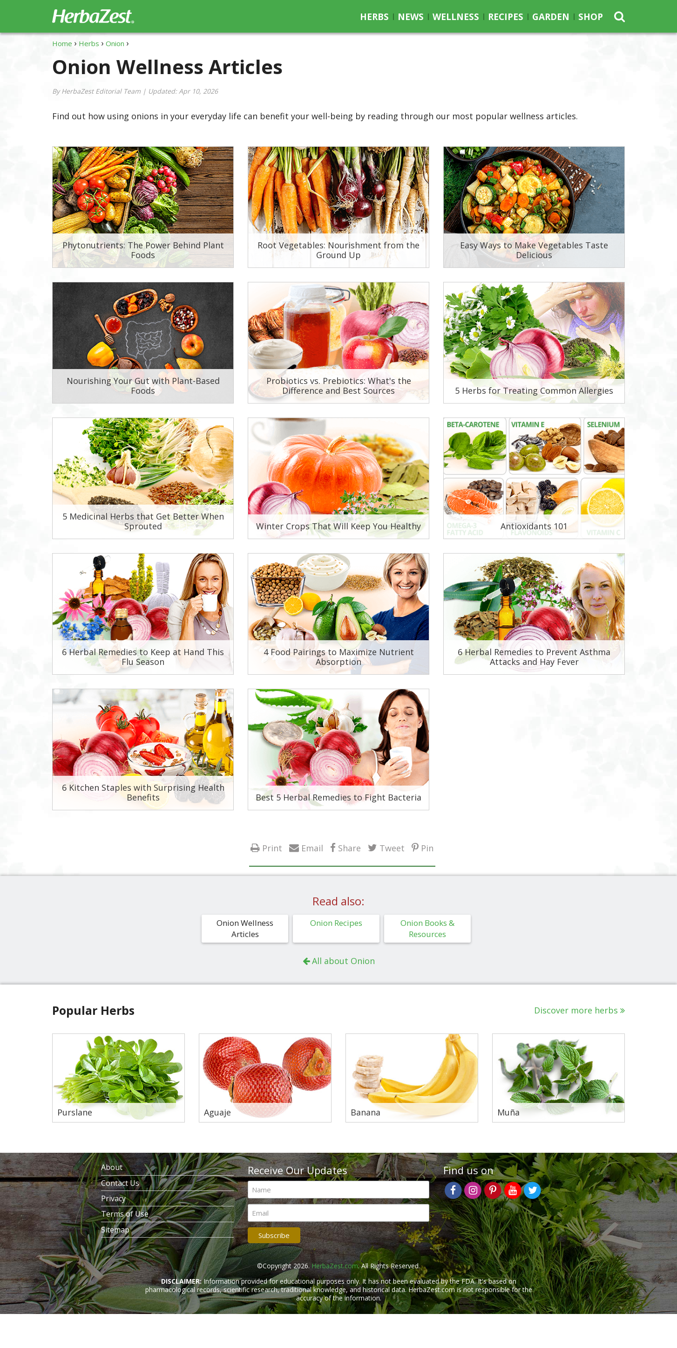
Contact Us (120, 1183)
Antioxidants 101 (534, 526)
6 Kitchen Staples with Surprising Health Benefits (143, 792)
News (411, 17)
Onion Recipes (336, 922)
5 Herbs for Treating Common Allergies (534, 390)
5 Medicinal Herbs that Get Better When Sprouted (143, 521)
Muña (508, 1113)
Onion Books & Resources (427, 928)
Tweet (392, 848)
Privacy (113, 1198)
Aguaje (217, 1113)
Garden (550, 17)
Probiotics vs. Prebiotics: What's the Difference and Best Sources (338, 386)
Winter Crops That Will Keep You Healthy (338, 526)
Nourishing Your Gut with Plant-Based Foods (143, 386)
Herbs (374, 17)
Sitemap (115, 1230)
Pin (427, 848)
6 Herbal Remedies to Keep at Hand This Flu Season (143, 657)
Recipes (505, 17)
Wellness (456, 17)
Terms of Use (125, 1214)
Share (349, 848)
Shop (590, 17)
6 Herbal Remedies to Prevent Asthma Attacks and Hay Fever (534, 657)
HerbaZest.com (334, 1265)
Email (312, 848)
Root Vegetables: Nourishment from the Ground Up (338, 250)
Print (272, 848)
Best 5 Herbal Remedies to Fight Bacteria (338, 797)
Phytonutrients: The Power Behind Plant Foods (143, 250)
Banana (365, 1113)
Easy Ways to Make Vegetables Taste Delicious (534, 250)
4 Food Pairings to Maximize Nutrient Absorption (339, 657)
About (111, 1167)
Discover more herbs (576, 1010)
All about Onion (343, 960)
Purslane (74, 1113)
